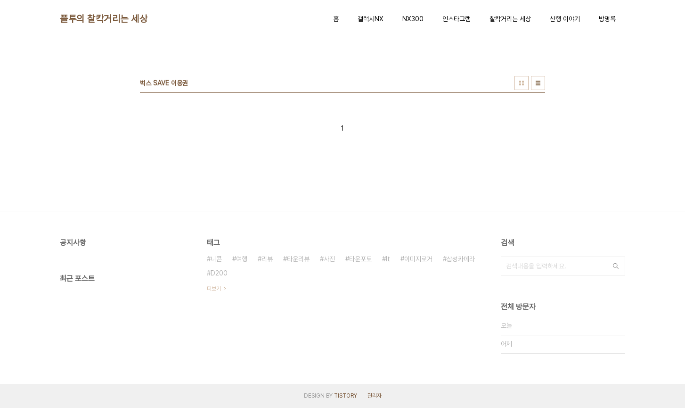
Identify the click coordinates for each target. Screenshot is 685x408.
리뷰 (267, 259)
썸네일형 (521, 83)
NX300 (413, 19)
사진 (329, 259)
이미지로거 (418, 259)
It (388, 259)
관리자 (374, 395)
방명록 (607, 19)
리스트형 (538, 83)
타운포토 (360, 259)
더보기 (214, 288)
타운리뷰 (298, 259)
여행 (241, 259)
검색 (616, 266)
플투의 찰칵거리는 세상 (103, 19)
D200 (219, 273)
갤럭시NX (370, 19)
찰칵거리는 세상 (510, 19)
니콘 (216, 259)
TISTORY (345, 395)
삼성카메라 (461, 259)
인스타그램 (456, 19)
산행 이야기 (565, 19)
